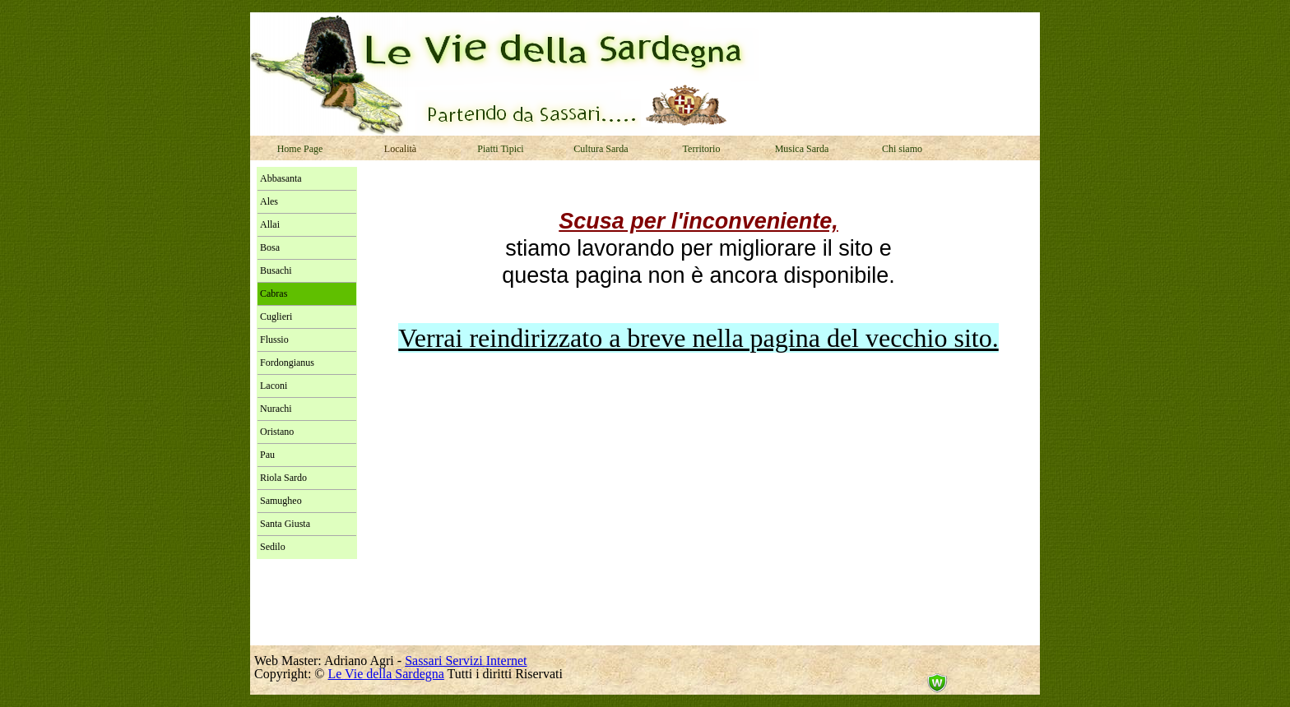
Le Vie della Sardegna (386, 674)
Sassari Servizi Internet (466, 661)
